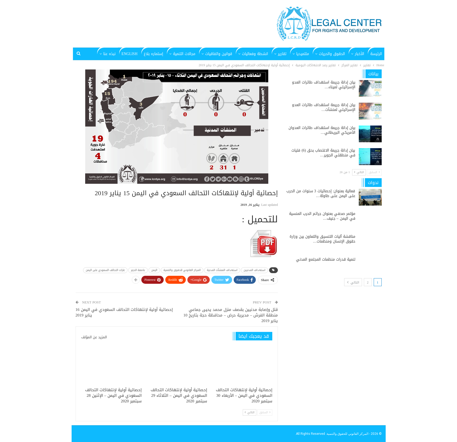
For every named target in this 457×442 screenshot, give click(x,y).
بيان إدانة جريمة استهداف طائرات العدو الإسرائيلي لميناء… (323, 85)
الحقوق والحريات (332, 53)
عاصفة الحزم (138, 270)
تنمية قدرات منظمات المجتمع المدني (325, 259)
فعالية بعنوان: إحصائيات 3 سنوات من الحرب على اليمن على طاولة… (320, 193)
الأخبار (359, 53)
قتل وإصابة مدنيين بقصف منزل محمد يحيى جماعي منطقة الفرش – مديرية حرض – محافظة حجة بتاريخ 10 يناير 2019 (230, 315)
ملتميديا (302, 53)
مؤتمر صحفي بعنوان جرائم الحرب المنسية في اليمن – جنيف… (322, 216)
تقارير (282, 53)
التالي (249, 412)
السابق (264, 412)
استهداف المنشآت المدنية (222, 270)
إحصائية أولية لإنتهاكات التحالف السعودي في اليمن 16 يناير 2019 (124, 312)
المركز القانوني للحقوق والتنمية (182, 270)
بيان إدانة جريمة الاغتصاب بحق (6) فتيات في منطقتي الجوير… (323, 153)
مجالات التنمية (184, 53)
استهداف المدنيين (254, 270)
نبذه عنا (109, 53)
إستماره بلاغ (153, 53)
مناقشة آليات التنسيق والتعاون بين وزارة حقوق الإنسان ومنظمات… (322, 239)
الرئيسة (376, 53)
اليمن (154, 270)
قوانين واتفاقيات (218, 53)
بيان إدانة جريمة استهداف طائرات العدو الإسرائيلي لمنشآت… (323, 107)
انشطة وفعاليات (255, 53)
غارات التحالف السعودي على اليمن (105, 270)
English (130, 53)
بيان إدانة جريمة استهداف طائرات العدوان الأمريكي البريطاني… (322, 130)
